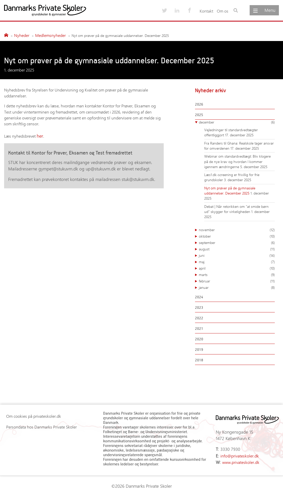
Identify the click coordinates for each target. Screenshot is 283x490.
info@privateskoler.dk (239, 452)
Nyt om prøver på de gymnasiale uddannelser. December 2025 (229, 190)
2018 (199, 359)
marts (237, 274)
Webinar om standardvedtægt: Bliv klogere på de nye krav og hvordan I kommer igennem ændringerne (237, 161)
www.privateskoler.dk (240, 458)
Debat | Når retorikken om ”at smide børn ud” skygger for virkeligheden (236, 208)
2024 (199, 296)
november (237, 229)
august (237, 248)
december (237, 121)
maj (237, 261)
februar (237, 280)
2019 (199, 348)
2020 (199, 338)
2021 (199, 327)
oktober (237, 235)
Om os (222, 11)
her (39, 135)
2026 (199, 103)
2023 (199, 306)
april (237, 267)
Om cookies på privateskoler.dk (33, 415)
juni (237, 254)
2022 (199, 317)
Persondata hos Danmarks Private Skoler (41, 426)
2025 (199, 113)
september (237, 241)
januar (237, 286)
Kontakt (206, 11)
